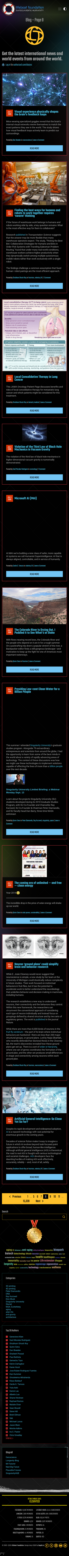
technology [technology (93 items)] (33, 1267)
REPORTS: (39, 1525)
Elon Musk (10, 1299)
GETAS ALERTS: (41, 1514)
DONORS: (26, 1521)
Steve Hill (14, 1411)
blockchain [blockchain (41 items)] (35, 1254)
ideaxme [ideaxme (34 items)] (62, 1258)
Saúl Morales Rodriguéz (20, 469)
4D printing (10, 1288)
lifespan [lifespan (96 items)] (58, 1260)
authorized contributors (22, 65)
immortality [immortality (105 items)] (13, 1260)
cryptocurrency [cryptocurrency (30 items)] (54, 1254)
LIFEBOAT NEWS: (41, 1510)
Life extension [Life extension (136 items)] (47, 1260)
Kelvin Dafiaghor (17, 1364)
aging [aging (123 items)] (9, 1250)
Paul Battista (15, 1357)
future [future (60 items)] (23, 1257)
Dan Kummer (15, 1374)
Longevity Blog (12, 1460)
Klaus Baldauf (16, 1381)
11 (59, 1196)
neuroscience (27, 140)
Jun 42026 (10, 113)
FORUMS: (28, 1536)
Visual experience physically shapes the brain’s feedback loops (36, 113)
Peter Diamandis (27, 820)
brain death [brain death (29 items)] (42, 1254)
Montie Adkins (16, 1428)
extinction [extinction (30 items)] (17, 1258)
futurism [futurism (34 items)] (28, 1258)
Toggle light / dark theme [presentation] (65, 8)
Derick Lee (14, 1391)
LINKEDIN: (19, 1514)
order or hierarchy (48, 1046)
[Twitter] (51, 1546)
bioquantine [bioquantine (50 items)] (49, 1250)
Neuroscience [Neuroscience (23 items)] (20, 1264)
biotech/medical (33, 402)
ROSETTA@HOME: (18, 1533)
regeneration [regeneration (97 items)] (52, 1264)
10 (55, 1196)
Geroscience (11, 1457)
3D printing (10, 1286)
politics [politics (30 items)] (26, 1264)
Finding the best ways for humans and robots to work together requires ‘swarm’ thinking (37, 213)
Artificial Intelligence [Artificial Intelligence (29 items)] (38, 1250)
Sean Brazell (15, 1408)
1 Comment (47, 277)
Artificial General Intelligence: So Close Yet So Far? (38, 1120)
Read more (34, 148)
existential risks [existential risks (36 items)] (9, 1258)
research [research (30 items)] (61, 1264)
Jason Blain (15, 1425)
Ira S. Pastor (15, 1432)
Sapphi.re (41, 1545)
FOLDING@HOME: (19, 1529)
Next (38, 1201)
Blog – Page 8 (35, 20)
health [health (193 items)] (39, 1257)
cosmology (33, 469)
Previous (16, 1196)
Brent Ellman (15, 1415)
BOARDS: (39, 1521)
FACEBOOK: (18, 1510)
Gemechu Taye (16, 1360)
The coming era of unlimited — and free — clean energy (38, 884)
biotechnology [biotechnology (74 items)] (19, 1254)
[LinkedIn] (56, 1546)
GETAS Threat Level (34, 1500)
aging (8, 1309)
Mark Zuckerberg (13, 1307)
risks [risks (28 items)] (65, 1264)
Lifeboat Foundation (18, 1545)
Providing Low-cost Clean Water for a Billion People (37, 690)
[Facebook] (47, 1546)
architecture (11, 1317)
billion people (56, 766)
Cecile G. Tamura (18, 565)
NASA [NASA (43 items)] (15, 1265)
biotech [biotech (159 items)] (9, 1253)
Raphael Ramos (16, 1401)
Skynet (9, 1304)
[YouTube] (60, 1546)
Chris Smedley (16, 1435)
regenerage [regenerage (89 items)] (40, 1264)
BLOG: (38, 1517)
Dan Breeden (17, 140)
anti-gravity (11, 1314)
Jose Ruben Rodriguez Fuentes (23, 1371)
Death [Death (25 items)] (63, 1254)
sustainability (35, 912)
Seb (11, 1418)
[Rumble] (65, 1546)
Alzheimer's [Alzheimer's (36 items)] (18, 1250)
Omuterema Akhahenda (20, 1377)
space (52, 820)
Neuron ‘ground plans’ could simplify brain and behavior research (36, 966)
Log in (8, 65)
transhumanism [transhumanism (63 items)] (45, 1268)
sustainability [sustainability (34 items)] (24, 1268)
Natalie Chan (15, 1404)
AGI (32, 1156)
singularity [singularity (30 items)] (12, 1268)
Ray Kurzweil (37, 820)
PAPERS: (39, 1533)
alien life (9, 1312)
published (20, 234)
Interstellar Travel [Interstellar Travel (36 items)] (25, 1261)
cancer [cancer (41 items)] (48, 1254)
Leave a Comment (38, 140)
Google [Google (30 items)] (33, 1258)
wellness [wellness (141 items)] (56, 1267)
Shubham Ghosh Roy (19, 277)
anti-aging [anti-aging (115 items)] (27, 1250)
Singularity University (40, 745)
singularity (45, 820)
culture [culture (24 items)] (60, 1254)
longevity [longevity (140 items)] (8, 1264)
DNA (8, 1294)
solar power (26, 912)
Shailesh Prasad (17, 1354)
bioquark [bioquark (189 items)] (59, 1250)
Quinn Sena (16, 661)
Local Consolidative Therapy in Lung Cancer (36, 378)
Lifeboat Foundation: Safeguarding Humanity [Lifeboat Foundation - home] (28, 9)
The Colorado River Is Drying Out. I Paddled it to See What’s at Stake (34, 631)
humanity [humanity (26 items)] (57, 1258)
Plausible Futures (13, 1470)
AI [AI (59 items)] (13, 1250)
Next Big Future (12, 1467)
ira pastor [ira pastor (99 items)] (35, 1260)
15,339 (26, 1201)
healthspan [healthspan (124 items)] (49, 1257)
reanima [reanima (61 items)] (32, 1264)
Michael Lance (16, 1421)
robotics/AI (38, 277)
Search (64, 1217)
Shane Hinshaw (16, 1398)
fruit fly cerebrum (14, 1032)
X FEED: (19, 1517)
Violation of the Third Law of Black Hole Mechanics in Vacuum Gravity (38, 448)
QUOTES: (38, 1536)
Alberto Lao (15, 1394)
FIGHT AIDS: (21, 1525)
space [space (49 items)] (17, 1268)
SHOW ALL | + (9, 1438)
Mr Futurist (10, 1464)
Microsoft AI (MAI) (25, 498)
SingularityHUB (12, 1473)
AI (7, 1132)
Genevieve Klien (16, 1337)
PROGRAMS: (40, 1529)
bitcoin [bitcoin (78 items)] (29, 1254)
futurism (31, 277)
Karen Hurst (15, 1367)
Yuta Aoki (14, 1388)
